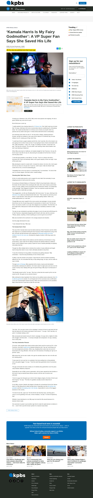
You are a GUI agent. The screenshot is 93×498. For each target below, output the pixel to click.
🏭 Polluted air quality (74, 35)
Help (78, 13)
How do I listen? (52, 485)
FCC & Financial (35, 483)
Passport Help (52, 487)
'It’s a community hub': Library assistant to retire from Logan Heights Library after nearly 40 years (36, 462)
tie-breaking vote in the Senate (29, 388)
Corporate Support (71, 476)
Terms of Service (35, 494)
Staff (32, 492)
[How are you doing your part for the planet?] (56, 451)
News (13, 13)
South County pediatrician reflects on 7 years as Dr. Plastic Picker (76, 246)
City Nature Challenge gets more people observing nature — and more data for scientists (15, 462)
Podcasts (54, 13)
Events (72, 13)
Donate (46, 437)
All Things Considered (20, 9)
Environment (50, 457)
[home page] (15, 3)
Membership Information (72, 480)
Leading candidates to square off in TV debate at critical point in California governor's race (76, 253)
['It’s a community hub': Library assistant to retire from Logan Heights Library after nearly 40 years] (36, 451)
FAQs (50, 483)
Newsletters (34, 478)
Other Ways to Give (71, 483)
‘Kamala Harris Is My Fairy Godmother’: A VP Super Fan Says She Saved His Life (42, 101)
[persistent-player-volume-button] (12, 9)
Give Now (82, 3)
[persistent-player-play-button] (8, 9)
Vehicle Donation (70, 487)
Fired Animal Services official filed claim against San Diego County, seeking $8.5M (76, 226)
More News (10, 443)
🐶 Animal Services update (75, 32)
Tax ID (68, 485)
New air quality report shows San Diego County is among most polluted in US (76, 240)
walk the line (27, 347)
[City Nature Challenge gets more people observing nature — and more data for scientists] (16, 451)
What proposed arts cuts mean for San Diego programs (76, 152)
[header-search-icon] (76, 3)
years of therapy (21, 264)
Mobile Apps (34, 485)
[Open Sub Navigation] (15, 13)
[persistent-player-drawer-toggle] (82, 9)
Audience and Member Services (55, 476)
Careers (33, 480)
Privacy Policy (34, 490)
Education (29, 457)
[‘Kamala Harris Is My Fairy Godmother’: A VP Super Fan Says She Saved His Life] (14, 104)
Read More (27, 107)
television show (16, 194)
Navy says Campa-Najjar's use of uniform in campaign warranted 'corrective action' (76, 462)
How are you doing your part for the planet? (55, 460)
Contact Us (51, 480)
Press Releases (35, 487)
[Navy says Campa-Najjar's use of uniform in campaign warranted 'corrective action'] (77, 451)
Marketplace (72, 9)
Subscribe (76, 101)
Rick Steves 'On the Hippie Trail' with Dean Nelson (76, 175)
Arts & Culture (36, 13)
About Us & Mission (35, 476)
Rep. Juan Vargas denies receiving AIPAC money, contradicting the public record (76, 233)
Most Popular (72, 208)
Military (69, 457)
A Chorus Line (38, 126)
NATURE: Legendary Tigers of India (75, 199)
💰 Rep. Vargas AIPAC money (76, 30)
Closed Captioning (53, 478)
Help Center (51, 490)
